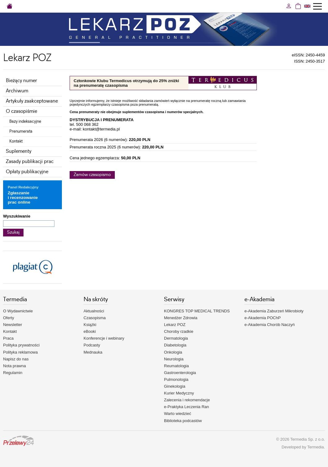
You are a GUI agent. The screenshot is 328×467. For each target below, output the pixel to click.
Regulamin (12, 372)
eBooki (90, 331)
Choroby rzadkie (178, 331)
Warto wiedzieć (177, 413)
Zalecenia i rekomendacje (187, 400)
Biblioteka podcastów (183, 420)
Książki (90, 324)
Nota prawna (14, 365)
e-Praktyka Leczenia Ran (186, 406)
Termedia (315, 447)
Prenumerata (20, 131)
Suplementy (18, 151)
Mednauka (93, 352)
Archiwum (17, 91)
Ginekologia (174, 386)
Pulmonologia (176, 379)
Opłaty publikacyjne (27, 171)
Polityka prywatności (21, 345)
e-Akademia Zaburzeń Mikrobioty (274, 311)
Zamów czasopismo (92, 175)
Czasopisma (95, 317)
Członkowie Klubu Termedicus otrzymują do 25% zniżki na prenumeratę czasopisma (126, 83)
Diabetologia (175, 345)
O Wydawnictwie (18, 311)
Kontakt (16, 141)
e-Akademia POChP (262, 317)
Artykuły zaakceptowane (32, 101)
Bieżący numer (21, 80)
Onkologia (173, 352)
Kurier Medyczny (179, 393)
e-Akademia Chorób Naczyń (269, 324)
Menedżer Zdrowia (180, 317)
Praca (8, 338)
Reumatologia (176, 365)
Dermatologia (176, 338)
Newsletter (12, 324)
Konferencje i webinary (104, 338)
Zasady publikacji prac (30, 161)
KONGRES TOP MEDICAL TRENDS (197, 311)
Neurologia (173, 359)
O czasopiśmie (21, 111)
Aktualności (94, 311)
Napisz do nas (15, 359)
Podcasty (92, 345)
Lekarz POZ (174, 324)
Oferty (8, 317)
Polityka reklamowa (20, 352)
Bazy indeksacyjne (25, 121)
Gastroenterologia (180, 372)
